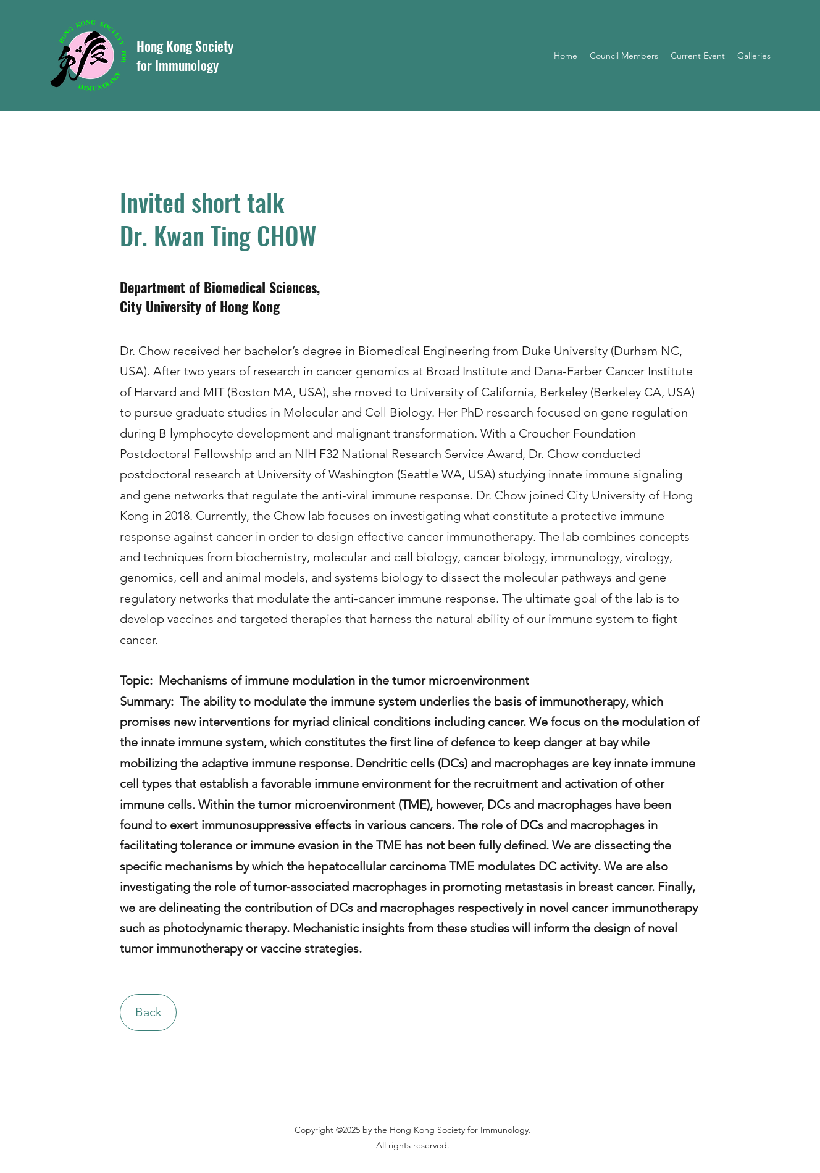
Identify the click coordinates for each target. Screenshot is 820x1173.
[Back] (148, 1012)
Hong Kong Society (184, 46)
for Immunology (177, 65)
